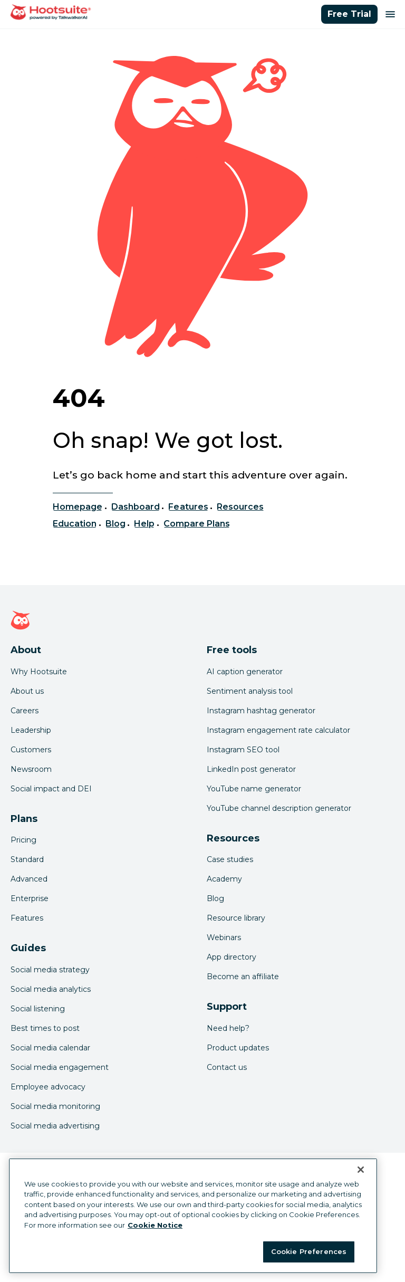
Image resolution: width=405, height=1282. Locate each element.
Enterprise (30, 898)
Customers (31, 749)
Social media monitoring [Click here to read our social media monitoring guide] (55, 1106)
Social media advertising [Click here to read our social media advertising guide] (55, 1126)
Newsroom (31, 769)
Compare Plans (196, 524)
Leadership (31, 730)
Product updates (238, 1048)
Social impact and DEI (51, 788)
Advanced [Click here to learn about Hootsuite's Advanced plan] (29, 879)
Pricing (23, 840)
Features (188, 507)
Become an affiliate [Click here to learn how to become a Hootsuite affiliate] (243, 976)
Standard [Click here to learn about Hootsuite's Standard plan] (27, 859)
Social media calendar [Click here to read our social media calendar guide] (50, 1048)
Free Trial (349, 14)
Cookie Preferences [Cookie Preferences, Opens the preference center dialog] (308, 1251)
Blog (115, 524)
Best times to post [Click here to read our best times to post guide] (45, 1028)
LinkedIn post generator (251, 769)
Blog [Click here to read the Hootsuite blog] (215, 898)
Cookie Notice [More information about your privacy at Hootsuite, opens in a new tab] (155, 1225)
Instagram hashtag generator (261, 710)
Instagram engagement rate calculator (278, 730)
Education (75, 524)
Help (144, 524)
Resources (240, 507)
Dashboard (135, 507)
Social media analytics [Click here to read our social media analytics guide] (51, 989)
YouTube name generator (254, 788)
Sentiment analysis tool (250, 691)
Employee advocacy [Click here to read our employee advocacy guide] (48, 1087)
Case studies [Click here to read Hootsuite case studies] (230, 859)
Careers (24, 710)
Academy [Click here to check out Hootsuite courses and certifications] (224, 879)
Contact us (227, 1067)
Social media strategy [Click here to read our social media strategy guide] (50, 969)
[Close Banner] (360, 1169)
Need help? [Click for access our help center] (228, 1028)
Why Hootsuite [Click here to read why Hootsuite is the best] (39, 671)
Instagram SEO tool (243, 749)
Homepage (77, 507)
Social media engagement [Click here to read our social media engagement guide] (60, 1067)
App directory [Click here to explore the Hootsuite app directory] (231, 957)
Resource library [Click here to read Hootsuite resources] (236, 918)
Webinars (224, 937)
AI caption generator (245, 671)
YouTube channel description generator (279, 808)
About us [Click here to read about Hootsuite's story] (27, 691)
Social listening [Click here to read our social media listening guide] (38, 1008)
